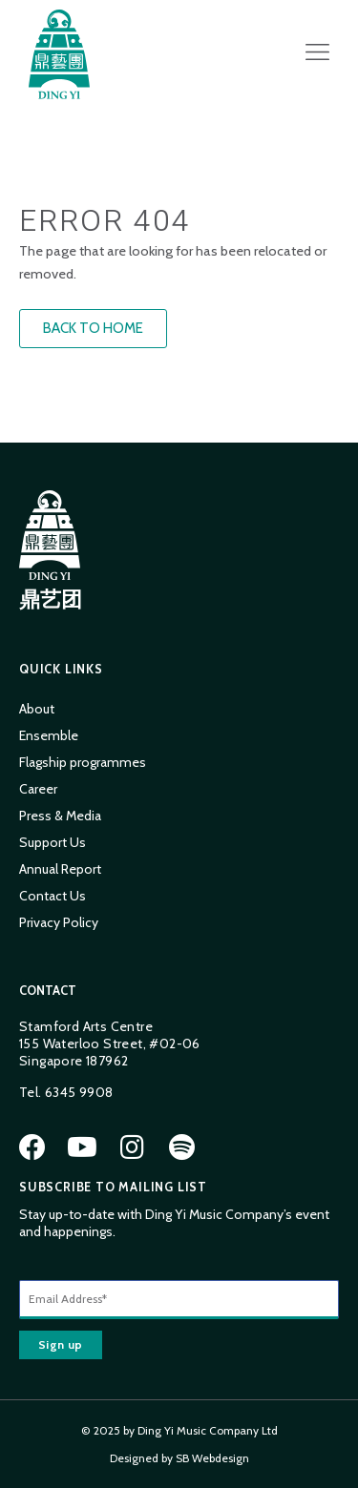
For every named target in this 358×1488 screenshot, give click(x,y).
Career (38, 788)
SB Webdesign (212, 1458)
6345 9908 (79, 1092)
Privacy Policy (58, 922)
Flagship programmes (82, 762)
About (36, 708)
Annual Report (60, 869)
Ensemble (48, 735)
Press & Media (60, 815)
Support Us (52, 842)
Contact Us (52, 895)
